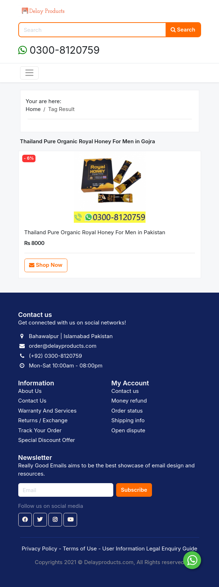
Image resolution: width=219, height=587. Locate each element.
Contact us (125, 391)
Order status (127, 410)
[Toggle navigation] (29, 73)
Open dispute (128, 430)
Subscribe (134, 489)
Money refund (129, 400)
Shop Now (45, 264)
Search (183, 29)
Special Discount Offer (46, 440)
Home (33, 109)
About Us (30, 391)
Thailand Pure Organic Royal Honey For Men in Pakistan (95, 232)
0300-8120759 (59, 50)
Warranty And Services (47, 410)
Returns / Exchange (43, 420)
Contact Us (32, 400)
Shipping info (128, 420)
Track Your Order (40, 430)
